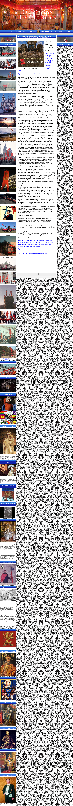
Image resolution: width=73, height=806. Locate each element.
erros (28, 275)
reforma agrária (40, 275)
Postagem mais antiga (53, 279)
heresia (36, 275)
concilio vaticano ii (24, 275)
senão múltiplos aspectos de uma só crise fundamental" (55, 31)
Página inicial (37, 279)
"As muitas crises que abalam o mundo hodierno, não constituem (18, 31)
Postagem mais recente (20, 279)
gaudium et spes (32, 275)
